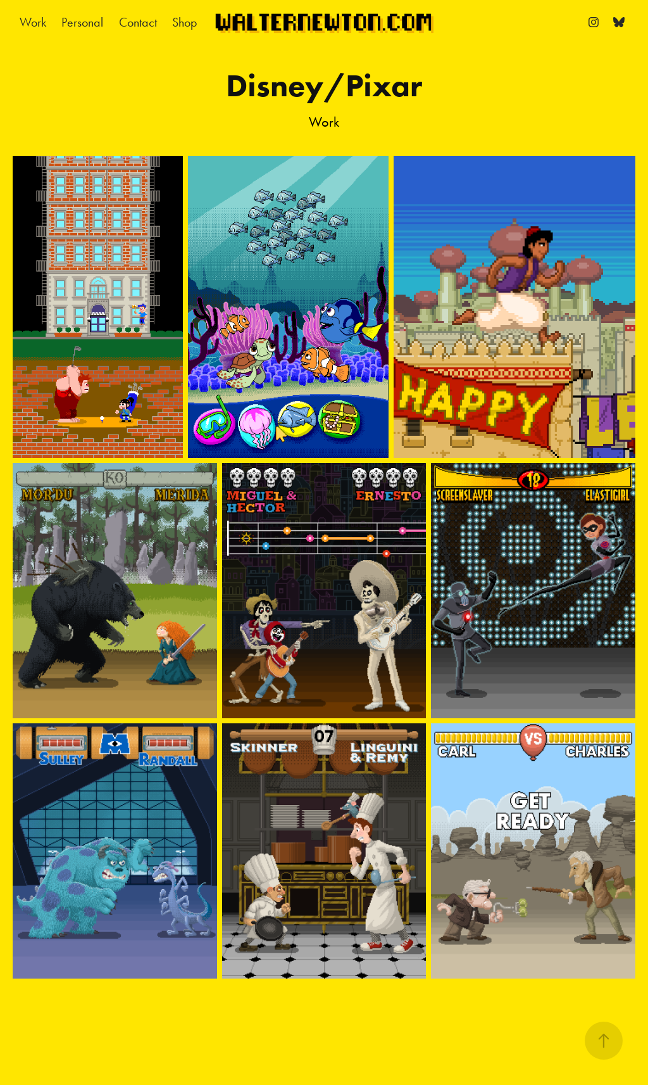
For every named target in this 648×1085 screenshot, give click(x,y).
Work (33, 22)
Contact (138, 22)
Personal (82, 22)
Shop (184, 22)
